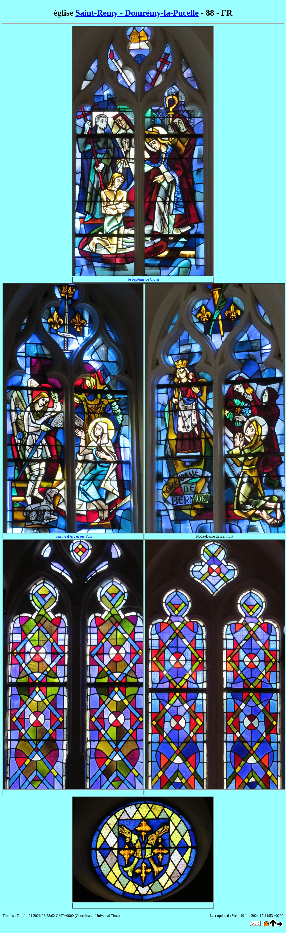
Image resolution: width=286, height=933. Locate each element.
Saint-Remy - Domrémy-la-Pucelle (137, 12)
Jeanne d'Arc (65, 536)
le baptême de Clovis (144, 279)
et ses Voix (84, 536)
